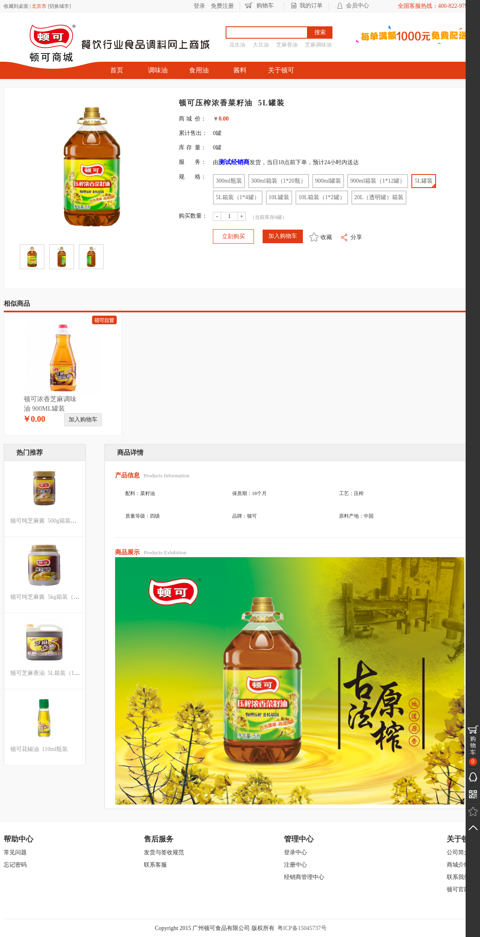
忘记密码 (15, 865)
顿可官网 (458, 889)
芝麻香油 (287, 45)
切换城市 (59, 6)
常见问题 (15, 852)
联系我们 (458, 877)
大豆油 (261, 45)
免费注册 (222, 6)
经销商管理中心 (304, 877)
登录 (199, 6)
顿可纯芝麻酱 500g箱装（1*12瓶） (54, 521)
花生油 (237, 45)
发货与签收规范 (164, 852)
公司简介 (458, 852)
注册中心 (295, 865)
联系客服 (155, 865)
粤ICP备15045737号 (302, 928)
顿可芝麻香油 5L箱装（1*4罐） (51, 673)
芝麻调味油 (318, 45)
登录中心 (295, 852)
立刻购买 (233, 236)
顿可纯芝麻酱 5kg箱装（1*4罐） (52, 597)
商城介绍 (458, 865)
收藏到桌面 (16, 6)
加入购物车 (83, 419)
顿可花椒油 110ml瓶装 (39, 749)
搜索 (320, 32)
